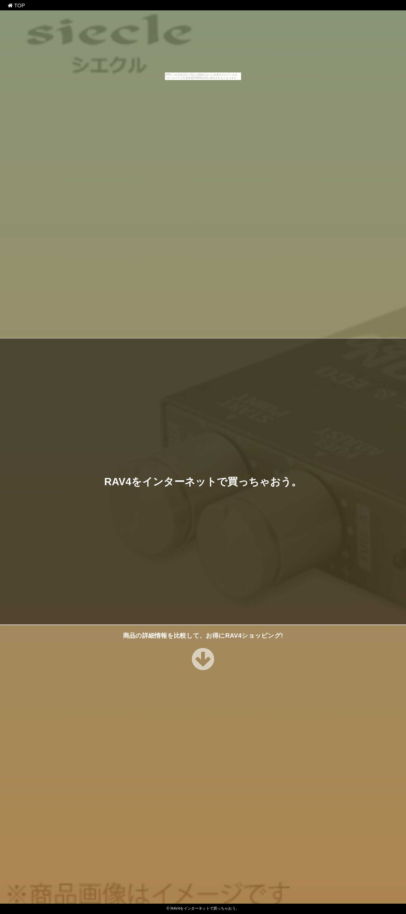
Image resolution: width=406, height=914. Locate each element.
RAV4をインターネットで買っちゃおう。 (203, 481)
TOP (16, 5)
